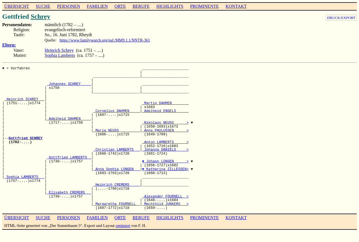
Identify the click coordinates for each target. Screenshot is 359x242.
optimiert (122, 225)
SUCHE (43, 6)
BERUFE (141, 6)
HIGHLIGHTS (170, 6)
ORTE (120, 6)
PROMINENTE (204, 6)
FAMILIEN (97, 6)
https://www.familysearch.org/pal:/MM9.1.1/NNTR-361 (105, 40)
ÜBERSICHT (16, 6)
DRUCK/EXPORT (341, 18)
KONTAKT (236, 6)
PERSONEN (68, 6)
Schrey (40, 16)
